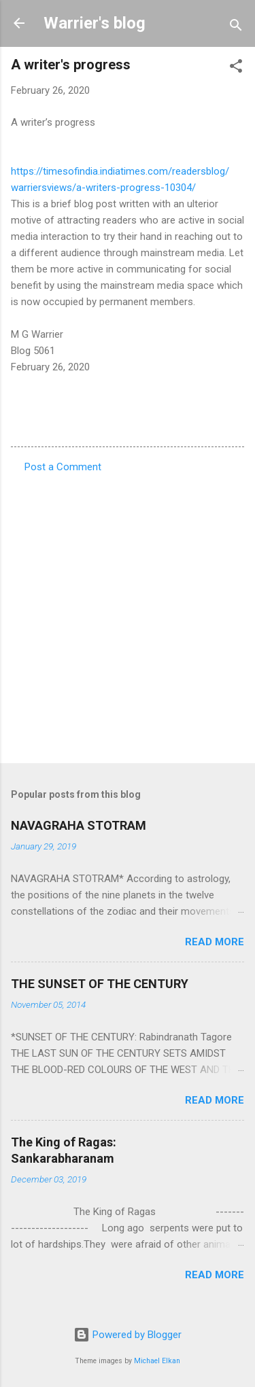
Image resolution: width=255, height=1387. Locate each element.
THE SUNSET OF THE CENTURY (99, 984)
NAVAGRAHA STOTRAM (78, 825)
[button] (236, 68)
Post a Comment (62, 467)
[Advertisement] (127, 614)
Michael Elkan (157, 1360)
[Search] (236, 27)
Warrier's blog (95, 23)
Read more (214, 942)
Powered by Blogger (127, 1335)
